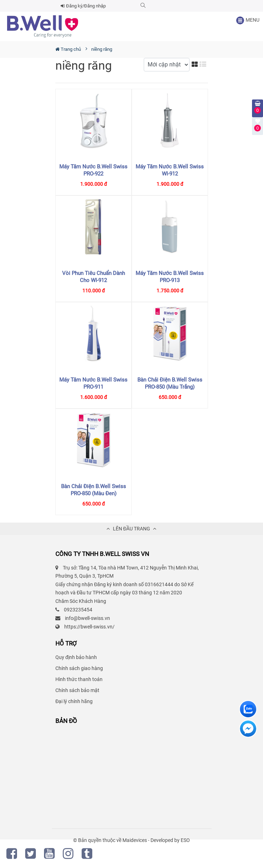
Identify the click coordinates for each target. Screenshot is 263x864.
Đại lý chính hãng (74, 701)
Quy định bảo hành (76, 657)
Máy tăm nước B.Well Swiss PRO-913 (170, 277)
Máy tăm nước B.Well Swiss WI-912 (170, 170)
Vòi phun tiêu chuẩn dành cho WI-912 (93, 277)
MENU (247, 20)
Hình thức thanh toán (79, 679)
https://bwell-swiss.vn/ (89, 627)
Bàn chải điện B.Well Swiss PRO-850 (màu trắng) (169, 383)
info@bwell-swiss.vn (87, 618)
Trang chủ (68, 49)
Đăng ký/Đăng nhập (83, 6)
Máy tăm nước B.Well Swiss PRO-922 (93, 170)
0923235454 (78, 609)
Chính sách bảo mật (77, 690)
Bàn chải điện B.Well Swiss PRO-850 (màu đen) (93, 490)
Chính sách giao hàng (79, 668)
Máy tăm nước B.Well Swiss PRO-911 (93, 383)
